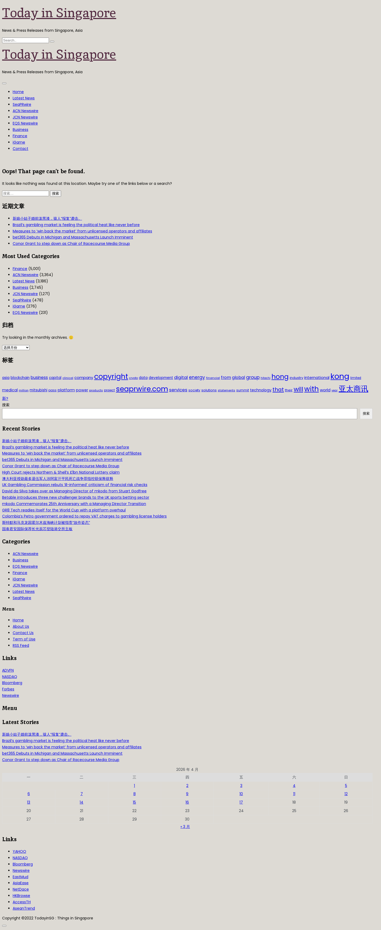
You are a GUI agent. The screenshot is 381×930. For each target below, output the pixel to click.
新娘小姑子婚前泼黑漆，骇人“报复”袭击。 (47, 218)
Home (18, 91)
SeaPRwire (22, 104)
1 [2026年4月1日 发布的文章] (134, 785)
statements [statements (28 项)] (226, 390)
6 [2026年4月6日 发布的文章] (29, 793)
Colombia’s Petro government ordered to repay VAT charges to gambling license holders (84, 516)
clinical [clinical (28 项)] (67, 378)
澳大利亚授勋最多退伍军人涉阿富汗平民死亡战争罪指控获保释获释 (57, 478)
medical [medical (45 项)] (10, 390)
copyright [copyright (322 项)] (111, 376)
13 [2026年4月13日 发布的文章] (28, 802)
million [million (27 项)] (24, 390)
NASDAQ (9, 676)
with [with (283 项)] (311, 389)
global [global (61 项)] (238, 377)
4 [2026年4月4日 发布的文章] (294, 785)
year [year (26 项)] (335, 390)
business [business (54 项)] (39, 377)
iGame (19, 142)
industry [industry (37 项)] (296, 377)
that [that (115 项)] (278, 389)
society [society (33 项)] (194, 390)
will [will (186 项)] (298, 389)
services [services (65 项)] (178, 390)
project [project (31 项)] (109, 390)
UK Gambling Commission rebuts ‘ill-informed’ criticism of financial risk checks (74, 484)
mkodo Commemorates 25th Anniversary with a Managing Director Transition (74, 503)
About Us (21, 626)
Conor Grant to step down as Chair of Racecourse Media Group (71, 243)
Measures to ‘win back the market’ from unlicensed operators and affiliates (82, 231)
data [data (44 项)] (143, 377)
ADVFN (8, 670)
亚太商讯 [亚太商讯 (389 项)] (353, 389)
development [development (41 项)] (161, 377)
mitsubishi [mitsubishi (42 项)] (38, 390)
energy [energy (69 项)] (197, 377)
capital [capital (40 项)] (55, 377)
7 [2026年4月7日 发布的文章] (81, 793)
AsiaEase (21, 883)
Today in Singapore (59, 12)
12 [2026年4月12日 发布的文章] (346, 793)
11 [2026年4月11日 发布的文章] (294, 793)
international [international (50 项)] (316, 377)
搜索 (6, 404)
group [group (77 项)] (253, 377)
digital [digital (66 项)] (181, 377)
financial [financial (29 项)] (213, 378)
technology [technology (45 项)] (260, 390)
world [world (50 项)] (325, 390)
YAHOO (19, 851)
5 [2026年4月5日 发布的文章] (346, 785)
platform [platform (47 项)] (66, 390)
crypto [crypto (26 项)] (133, 378)
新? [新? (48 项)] (5, 398)
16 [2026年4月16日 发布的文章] (187, 802)
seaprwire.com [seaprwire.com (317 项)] (142, 389)
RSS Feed (21, 645)
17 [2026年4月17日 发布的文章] (241, 802)
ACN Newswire (25, 110)
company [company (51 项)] (83, 377)
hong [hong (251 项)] (280, 376)
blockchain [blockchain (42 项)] (20, 377)
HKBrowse (21, 895)
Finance (20, 136)
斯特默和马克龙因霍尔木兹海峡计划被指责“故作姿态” (46, 522)
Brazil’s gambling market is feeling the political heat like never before (76, 224)
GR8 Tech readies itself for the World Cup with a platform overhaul (64, 510)
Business (20, 129)
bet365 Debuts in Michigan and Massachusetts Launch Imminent (73, 237)
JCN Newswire (25, 117)
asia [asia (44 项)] (6, 377)
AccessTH (22, 902)
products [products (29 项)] (96, 390)
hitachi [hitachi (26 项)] (265, 378)
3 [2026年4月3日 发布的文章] (241, 785)
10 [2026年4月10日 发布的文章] (241, 793)
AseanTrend (24, 908)
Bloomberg (12, 682)
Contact (20, 148)
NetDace (21, 889)
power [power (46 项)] (82, 390)
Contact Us (23, 632)
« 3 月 (185, 826)
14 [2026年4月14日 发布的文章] (81, 802)
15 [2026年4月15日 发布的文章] (134, 802)
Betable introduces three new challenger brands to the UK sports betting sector (75, 497)
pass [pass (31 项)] (52, 390)
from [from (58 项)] (226, 377)
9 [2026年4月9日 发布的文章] (187, 793)
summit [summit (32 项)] (242, 390)
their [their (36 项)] (289, 390)
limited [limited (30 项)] (355, 378)
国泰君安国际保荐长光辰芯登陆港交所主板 (37, 529)
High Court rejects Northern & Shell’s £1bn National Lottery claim (61, 472)
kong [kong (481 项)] (339, 376)
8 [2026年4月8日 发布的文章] (134, 793)
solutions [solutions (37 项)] (209, 390)
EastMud (20, 876)
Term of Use (24, 639)
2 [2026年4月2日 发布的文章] (187, 785)
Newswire (10, 695)
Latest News (24, 98)
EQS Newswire (25, 123)
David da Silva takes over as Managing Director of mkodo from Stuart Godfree (74, 491)
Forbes (8, 689)
